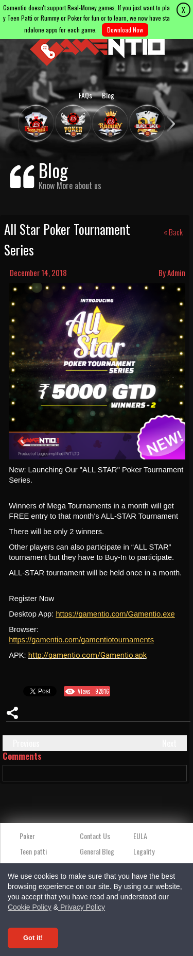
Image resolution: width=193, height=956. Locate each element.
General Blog (97, 851)
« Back (173, 231)
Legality (143, 851)
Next (169, 743)
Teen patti (33, 851)
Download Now (125, 29)
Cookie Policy (29, 907)
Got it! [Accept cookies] (33, 938)
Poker (27, 835)
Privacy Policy (81, 907)
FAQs (85, 95)
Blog (108, 95)
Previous (26, 743)
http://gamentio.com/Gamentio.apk (87, 655)
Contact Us (95, 835)
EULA (140, 835)
